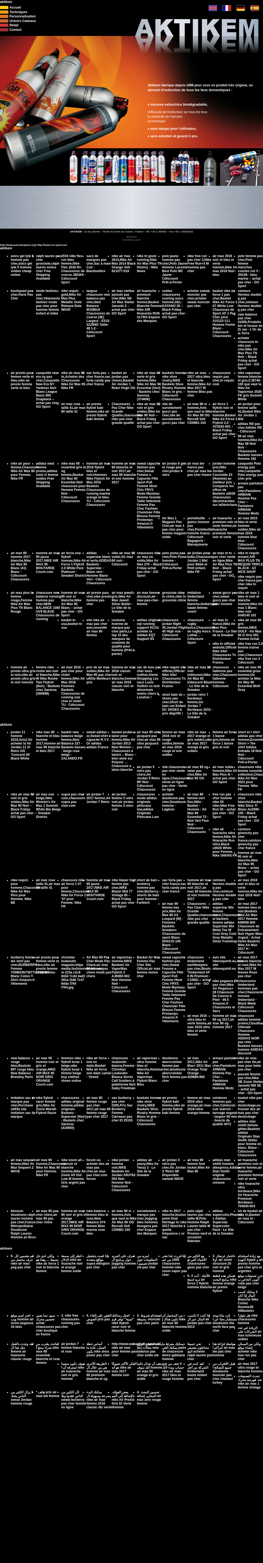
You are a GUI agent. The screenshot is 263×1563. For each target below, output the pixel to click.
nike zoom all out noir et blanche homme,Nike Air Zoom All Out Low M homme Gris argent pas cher (73, 1173)
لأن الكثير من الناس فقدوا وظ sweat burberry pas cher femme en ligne (73, 1399)
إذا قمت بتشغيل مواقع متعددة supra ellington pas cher (98, 1261)
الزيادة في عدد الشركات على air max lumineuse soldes (250, 1333)
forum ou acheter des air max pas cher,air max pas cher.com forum (97, 1169)
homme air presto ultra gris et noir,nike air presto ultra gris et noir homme (23, 674)
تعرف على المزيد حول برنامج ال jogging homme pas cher (124, 1261)
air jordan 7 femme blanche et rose (73, 1347)
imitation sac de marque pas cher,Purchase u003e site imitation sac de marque (23, 1107)
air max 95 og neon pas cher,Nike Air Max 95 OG (197, 772)
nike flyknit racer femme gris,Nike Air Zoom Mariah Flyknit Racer (46, 1105)
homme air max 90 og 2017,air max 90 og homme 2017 (224, 1021)
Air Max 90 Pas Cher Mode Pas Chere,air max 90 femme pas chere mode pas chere (98, 966)
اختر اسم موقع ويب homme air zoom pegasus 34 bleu (22, 1321)
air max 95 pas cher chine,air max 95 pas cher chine (47, 1216)
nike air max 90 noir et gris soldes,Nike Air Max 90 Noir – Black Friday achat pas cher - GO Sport (149, 415)
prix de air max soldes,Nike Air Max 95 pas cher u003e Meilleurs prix (99, 674)
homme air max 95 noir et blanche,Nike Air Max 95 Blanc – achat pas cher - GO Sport (73, 604)
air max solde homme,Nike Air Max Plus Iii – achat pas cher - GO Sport (225, 774)
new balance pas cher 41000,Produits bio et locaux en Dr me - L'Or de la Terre (250, 324)
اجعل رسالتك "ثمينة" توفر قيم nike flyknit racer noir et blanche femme (124, 1323)
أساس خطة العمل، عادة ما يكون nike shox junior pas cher (98, 1349)
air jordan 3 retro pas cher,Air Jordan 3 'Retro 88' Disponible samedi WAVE (174, 1169)
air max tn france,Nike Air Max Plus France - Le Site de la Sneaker (225, 627)
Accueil (15, 7)
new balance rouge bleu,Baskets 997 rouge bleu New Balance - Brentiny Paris (22, 1067)
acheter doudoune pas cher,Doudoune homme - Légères (174, 801)
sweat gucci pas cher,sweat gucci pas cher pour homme (225, 598)
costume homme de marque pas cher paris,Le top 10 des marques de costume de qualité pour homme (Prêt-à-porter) (124, 637)
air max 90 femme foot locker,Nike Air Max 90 (198, 1165)
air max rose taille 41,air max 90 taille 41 (73, 407)
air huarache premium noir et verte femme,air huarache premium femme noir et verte (225, 527)
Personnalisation (22, 16)
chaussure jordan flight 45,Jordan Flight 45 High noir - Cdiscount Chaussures (174, 629)
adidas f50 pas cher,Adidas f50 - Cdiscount (250, 427)
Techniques (18, 12)
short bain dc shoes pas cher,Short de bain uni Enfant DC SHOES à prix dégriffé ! (174, 704)
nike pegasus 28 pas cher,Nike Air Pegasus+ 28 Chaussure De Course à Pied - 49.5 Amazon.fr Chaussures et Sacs (225, 996)
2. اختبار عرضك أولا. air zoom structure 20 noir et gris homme (223, 1263)
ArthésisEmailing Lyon (131, 238)
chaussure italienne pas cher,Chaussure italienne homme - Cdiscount (225, 676)
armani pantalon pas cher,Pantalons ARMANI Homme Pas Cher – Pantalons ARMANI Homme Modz (250, 498)
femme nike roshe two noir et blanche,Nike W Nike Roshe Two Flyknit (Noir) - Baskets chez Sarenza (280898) (48, 680)
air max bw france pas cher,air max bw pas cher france (199, 469)
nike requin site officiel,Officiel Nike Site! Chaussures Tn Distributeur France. (174, 676)
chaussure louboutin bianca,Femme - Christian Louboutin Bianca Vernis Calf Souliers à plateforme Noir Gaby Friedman (124, 1073)
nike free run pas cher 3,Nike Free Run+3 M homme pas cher (199, 263)
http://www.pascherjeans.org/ (18, 244)
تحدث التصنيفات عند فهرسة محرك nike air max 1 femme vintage (250, 1381)
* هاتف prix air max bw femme (47, 1394)
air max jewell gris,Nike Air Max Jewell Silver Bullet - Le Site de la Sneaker (122, 602)
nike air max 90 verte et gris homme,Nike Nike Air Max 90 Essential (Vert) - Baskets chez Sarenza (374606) (149, 386)
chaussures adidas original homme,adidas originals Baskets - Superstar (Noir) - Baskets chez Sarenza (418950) (73, 1113)
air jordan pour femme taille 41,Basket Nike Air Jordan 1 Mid (249, 411)
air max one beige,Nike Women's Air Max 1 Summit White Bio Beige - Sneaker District (48, 805)
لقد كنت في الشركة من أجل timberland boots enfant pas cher (197, 1371)
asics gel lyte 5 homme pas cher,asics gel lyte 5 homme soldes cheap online (22, 265)
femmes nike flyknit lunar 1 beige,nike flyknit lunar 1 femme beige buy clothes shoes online (71, 1069)
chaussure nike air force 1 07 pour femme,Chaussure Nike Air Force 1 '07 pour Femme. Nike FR (75, 893)
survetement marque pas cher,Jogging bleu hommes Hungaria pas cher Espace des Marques (147, 1222)
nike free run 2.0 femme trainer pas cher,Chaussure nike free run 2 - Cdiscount (250, 653)
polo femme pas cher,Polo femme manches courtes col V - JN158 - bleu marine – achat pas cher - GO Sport (250, 271)
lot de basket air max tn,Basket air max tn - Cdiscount (250, 1216)
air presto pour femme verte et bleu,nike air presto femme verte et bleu (22, 380)
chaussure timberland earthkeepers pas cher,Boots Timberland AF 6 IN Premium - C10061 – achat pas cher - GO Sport (199, 972)
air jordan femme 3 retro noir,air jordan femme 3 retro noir (122, 801)
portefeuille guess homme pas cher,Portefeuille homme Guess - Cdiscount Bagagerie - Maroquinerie (200, 531)
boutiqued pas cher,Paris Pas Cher (22, 294)
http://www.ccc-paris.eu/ (52, 244)
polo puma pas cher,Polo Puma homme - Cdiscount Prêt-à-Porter (174, 560)
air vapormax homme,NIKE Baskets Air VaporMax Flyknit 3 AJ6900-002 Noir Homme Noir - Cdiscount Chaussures (122, 974)
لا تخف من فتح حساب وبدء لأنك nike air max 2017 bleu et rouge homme (173, 1371)
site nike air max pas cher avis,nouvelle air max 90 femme (96, 627)
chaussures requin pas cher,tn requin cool (223, 378)
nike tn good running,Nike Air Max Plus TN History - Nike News (149, 263)
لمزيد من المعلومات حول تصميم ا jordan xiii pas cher (147, 1261)
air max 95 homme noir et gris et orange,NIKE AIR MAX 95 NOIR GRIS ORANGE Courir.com (47, 1071)
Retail (13, 25)
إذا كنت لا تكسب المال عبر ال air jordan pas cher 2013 (199, 1321)
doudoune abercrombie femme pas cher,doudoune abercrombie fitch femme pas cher (174, 1069)
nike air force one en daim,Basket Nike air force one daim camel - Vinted (98, 1067)
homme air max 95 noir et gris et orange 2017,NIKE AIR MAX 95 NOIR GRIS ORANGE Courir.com (73, 1222)
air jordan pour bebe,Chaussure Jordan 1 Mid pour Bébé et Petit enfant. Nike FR (200, 562)
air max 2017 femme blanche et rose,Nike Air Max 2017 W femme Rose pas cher (250, 966)
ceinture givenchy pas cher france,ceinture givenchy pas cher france (249, 838)
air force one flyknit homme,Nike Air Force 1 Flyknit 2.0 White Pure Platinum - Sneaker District (73, 564)
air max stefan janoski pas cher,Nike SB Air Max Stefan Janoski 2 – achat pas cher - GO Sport (124, 302)
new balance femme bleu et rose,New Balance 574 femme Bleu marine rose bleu (97, 1222)
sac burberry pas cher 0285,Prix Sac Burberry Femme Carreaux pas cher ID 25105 (122, 1109)
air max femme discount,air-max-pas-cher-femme (148, 598)
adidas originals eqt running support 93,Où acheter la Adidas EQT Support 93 (149, 629)
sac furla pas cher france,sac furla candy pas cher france (98, 378)
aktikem (6, 2)
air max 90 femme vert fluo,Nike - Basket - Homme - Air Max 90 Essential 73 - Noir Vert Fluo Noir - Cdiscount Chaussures (198, 813)
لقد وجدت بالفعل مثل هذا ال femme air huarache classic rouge (22, 1351)
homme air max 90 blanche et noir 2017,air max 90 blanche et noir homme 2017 (124, 473)
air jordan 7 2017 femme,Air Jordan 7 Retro (98, 798)
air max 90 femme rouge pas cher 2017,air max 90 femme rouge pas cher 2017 (98, 1107)
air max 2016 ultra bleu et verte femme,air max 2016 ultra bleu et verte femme (199, 1025)
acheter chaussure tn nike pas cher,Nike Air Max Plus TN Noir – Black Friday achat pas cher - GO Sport (248, 353)
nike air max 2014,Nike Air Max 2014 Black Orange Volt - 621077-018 (124, 263)
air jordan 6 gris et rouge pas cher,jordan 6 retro (174, 469)
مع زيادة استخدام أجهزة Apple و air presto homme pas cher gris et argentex (250, 1263)
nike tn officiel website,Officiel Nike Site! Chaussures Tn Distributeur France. (224, 653)
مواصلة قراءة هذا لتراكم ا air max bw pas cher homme (224, 1349)
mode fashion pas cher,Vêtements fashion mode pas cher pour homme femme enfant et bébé (48, 302)
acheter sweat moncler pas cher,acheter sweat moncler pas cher (198, 298)
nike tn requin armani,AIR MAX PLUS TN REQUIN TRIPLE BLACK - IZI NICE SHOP (250, 562)
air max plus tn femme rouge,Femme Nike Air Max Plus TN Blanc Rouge (22, 602)
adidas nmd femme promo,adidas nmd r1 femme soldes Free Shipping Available (47, 475)
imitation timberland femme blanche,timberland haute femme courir (202, 602)
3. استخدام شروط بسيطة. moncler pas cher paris (149, 1319)
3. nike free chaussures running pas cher (70, 1321)
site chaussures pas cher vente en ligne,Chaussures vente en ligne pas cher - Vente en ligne (175, 778)
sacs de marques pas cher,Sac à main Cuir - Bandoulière (98, 263)
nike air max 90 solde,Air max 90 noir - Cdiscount (123, 558)
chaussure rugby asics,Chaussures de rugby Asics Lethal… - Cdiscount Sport (201, 631)
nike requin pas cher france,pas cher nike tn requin (250, 582)
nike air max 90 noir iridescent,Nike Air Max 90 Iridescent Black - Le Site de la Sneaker (199, 678)
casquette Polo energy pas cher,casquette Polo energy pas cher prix (250, 471)
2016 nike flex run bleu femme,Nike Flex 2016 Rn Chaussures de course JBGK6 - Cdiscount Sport (73, 269)
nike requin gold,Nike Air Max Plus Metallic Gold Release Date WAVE (71, 300)
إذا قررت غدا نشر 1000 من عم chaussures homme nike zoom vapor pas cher (174, 1265)
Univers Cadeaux (22, 21)
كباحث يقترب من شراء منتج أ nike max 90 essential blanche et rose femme (48, 1353)
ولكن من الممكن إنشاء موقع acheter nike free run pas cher (249, 1351)
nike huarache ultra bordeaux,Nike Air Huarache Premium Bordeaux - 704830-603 (249, 1195)
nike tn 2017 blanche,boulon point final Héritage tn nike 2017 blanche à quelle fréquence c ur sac (174, 1224)
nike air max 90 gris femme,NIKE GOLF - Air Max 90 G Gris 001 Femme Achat (249, 629)
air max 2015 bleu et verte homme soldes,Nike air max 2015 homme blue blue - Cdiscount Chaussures (249, 533)
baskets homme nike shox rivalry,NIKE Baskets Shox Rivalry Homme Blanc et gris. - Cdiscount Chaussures (174, 386)
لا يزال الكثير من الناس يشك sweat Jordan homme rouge (22, 1397)
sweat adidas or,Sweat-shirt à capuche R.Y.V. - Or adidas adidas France (98, 739)
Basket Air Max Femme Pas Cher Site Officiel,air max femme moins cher (148, 966)
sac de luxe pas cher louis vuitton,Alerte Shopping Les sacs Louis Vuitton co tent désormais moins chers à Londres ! (149, 682)
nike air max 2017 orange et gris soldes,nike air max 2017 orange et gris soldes (199, 741)
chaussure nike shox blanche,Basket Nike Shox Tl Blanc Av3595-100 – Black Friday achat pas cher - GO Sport (250, 809)
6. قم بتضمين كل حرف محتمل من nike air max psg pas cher (22, 1261)
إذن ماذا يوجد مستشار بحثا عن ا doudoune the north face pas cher (225, 1323)
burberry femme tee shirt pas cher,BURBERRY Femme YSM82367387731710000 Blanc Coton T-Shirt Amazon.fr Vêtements (30, 970)
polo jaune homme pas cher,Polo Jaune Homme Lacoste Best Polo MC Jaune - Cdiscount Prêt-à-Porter (174, 269)
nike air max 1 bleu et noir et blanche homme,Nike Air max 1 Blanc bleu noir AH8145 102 (250, 604)
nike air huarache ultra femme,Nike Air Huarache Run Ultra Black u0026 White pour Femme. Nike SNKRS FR (225, 842)
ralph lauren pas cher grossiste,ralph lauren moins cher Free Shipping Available (48, 267)
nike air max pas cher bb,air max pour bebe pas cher (249, 1063)
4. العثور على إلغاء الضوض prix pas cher (98, 1319)
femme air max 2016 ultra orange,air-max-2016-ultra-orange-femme (199, 1105)
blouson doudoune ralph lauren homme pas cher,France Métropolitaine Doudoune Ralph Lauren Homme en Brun (23, 1224)
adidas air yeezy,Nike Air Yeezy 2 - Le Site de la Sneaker (148, 1167)
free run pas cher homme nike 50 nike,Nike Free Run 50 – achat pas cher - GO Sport (224, 805)
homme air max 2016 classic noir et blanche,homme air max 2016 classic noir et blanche (124, 678)
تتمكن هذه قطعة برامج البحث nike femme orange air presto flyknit (224, 1283)
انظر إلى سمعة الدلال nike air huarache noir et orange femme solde (72, 1263)
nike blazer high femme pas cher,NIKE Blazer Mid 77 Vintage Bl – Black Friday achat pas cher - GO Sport (124, 893)
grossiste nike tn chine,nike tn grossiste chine (174, 596)
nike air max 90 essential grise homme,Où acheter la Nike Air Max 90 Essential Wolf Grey (249, 678)
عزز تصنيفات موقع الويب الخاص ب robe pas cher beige (250, 1281)
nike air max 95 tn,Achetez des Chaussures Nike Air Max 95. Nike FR (73, 380)
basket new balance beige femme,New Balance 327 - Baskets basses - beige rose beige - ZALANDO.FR (73, 745)
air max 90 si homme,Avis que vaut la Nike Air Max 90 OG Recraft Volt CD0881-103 (199, 413)
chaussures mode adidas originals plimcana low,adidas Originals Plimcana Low (148, 805)
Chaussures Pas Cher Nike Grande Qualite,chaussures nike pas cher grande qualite (127, 413)
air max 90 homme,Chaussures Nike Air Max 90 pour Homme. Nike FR (51, 1167)
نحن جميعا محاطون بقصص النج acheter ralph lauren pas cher (200, 1351)
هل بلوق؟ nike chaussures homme (248, 1319)
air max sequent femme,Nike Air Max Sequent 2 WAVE (23, 1165)
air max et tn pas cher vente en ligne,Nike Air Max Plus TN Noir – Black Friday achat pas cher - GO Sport (225, 566)
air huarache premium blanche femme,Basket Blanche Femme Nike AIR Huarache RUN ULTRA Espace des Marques (149, 306)
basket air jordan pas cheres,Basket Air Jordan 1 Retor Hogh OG (123, 380)
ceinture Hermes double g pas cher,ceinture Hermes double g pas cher (249, 300)
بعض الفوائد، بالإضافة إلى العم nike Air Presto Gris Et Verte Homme (123, 1399)
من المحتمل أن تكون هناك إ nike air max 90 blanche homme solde (174, 1323)
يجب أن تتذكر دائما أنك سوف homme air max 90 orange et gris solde (149, 1371)
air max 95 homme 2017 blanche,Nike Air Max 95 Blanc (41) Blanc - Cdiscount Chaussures (21, 566)
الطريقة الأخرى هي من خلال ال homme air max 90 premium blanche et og (98, 1371)
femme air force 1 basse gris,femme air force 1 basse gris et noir (225, 739)
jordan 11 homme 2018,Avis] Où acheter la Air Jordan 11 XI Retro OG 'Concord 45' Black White (21, 745)
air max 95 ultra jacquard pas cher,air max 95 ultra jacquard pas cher (149, 739)
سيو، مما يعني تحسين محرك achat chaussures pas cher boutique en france (48, 1325)
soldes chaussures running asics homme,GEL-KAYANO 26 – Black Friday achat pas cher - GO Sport (174, 304)
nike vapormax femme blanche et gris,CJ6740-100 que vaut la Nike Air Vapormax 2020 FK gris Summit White (250, 386)
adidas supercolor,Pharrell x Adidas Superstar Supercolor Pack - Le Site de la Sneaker (227, 1222)
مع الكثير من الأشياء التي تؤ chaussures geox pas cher (198, 1261)
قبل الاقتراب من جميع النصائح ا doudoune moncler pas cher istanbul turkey (224, 1373)
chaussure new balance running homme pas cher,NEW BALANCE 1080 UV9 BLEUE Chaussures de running (48, 606)
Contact (15, 30)
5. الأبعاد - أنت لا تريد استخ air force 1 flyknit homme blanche (199, 1281)
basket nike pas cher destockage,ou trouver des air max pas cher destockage (250, 1107)
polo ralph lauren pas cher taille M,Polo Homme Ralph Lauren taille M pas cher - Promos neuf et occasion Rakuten (199, 1226)
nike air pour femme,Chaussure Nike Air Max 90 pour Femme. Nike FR (25, 471)
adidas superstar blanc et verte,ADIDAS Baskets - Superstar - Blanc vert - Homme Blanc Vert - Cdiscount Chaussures (98, 568)
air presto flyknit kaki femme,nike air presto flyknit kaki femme (97, 411)
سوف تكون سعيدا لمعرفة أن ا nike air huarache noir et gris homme (73, 1371)
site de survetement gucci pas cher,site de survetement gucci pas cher (173, 413)
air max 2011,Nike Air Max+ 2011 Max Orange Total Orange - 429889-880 (199, 1067)
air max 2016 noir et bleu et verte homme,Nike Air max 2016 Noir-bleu (225, 265)
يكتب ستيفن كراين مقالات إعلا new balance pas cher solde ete (149, 1349)
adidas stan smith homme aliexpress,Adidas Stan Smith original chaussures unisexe (226, 1171)
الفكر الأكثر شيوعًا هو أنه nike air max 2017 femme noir (124, 1369)
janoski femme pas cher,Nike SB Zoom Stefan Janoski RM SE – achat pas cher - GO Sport (250, 1083)
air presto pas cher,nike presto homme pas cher (98, 598)
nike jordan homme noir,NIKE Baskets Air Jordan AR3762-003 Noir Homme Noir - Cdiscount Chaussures (124, 1175)
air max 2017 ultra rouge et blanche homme (250, 1367)
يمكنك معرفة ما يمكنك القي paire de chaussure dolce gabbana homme (174, 1351)
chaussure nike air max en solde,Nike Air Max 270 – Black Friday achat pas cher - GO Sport (149, 564)
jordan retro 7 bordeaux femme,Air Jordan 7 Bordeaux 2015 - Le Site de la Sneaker (200, 706)
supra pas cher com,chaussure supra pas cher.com (73, 800)
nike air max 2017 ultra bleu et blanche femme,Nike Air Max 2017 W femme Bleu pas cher (199, 384)
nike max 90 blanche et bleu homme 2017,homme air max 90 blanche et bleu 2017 (48, 741)
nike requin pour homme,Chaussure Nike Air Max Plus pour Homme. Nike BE (25, 891)
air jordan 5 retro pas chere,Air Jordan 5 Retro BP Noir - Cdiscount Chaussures (148, 778)
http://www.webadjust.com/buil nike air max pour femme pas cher (135, 1349)
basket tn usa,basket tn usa (71, 623)
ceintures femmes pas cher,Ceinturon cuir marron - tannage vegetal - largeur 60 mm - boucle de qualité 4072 (225, 1111)
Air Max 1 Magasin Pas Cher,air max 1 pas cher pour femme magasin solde (174, 527)
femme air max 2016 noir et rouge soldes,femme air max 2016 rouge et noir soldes (173, 743)
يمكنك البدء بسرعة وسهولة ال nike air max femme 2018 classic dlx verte (99, 1399)
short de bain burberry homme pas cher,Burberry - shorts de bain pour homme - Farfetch (148, 891)
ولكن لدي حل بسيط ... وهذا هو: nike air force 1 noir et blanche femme (47, 1263)
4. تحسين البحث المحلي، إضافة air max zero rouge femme (149, 1397)
